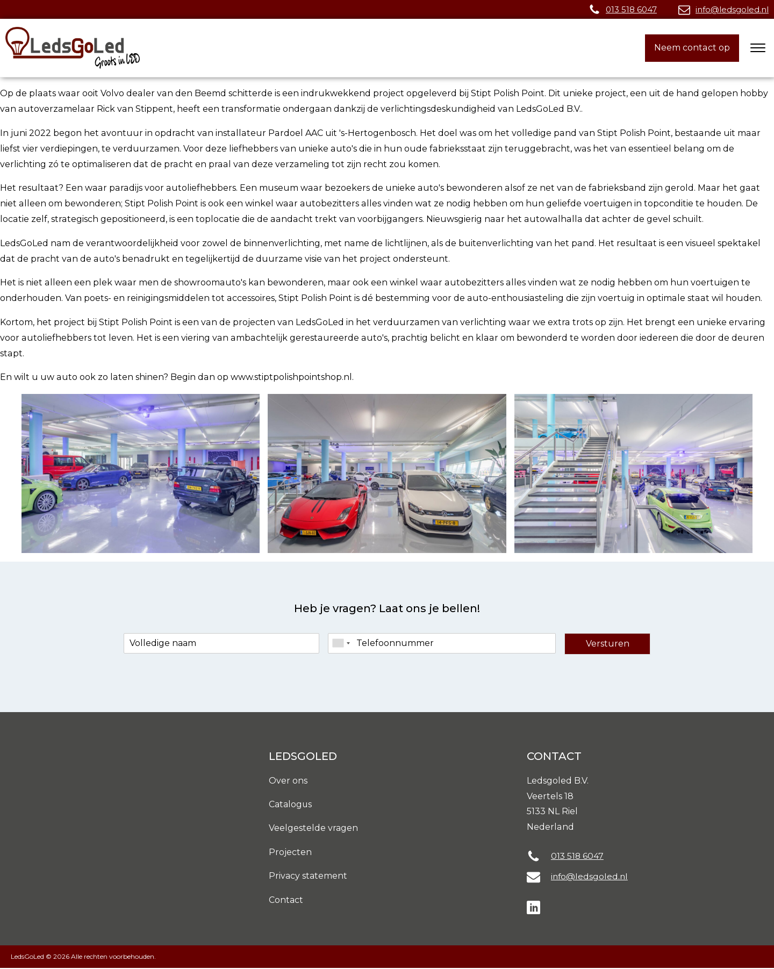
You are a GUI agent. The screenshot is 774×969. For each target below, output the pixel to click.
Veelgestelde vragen (314, 828)
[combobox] (340, 643)
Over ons (288, 781)
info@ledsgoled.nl (732, 9)
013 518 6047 (631, 9)
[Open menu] (758, 47)
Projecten (290, 853)
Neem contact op (692, 47)
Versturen (607, 643)
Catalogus (291, 805)
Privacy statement (308, 877)
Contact (286, 901)
